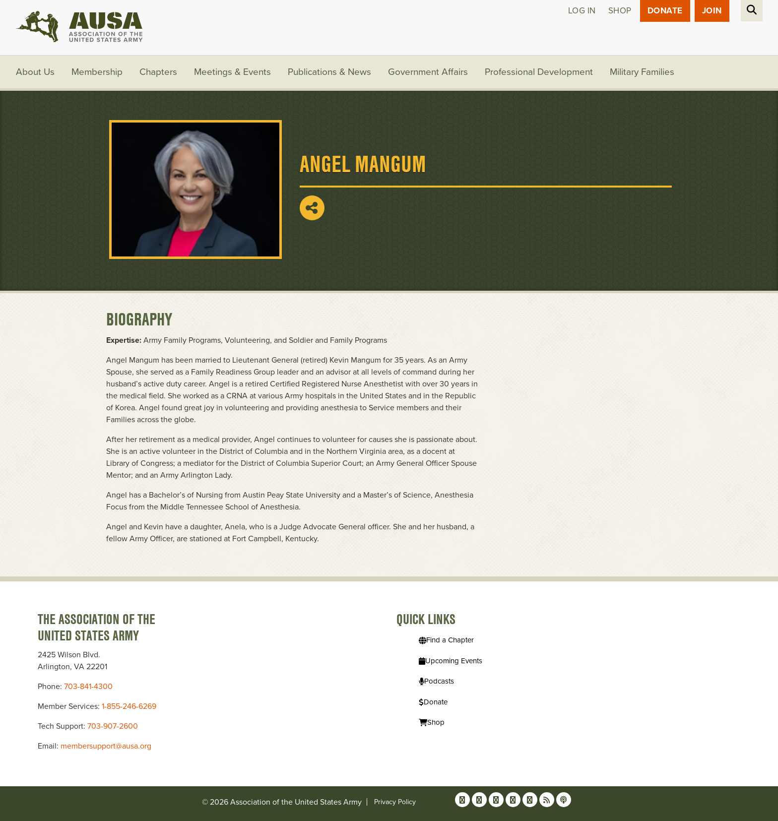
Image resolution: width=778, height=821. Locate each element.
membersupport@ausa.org (106, 746)
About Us (35, 71)
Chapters (158, 71)
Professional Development (539, 71)
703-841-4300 (88, 687)
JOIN (712, 10)
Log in (582, 10)
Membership (97, 71)
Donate (665, 10)
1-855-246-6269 (129, 706)
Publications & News (329, 71)
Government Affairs (428, 71)
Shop (620, 10)
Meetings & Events (232, 71)
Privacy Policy (395, 802)
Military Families (642, 71)
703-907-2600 (112, 726)
